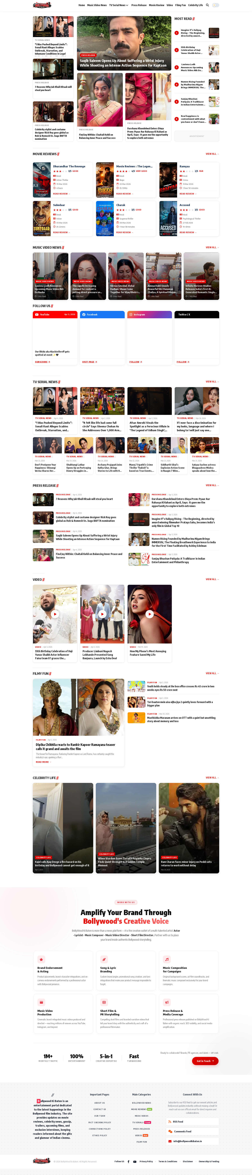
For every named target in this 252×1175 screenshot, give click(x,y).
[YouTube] (134, 1161)
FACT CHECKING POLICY (99, 1122)
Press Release (139, 5)
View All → (212, 153)
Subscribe (42, 361)
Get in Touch (205, 1060)
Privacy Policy (146, 1161)
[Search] (207, 5)
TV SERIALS (138, 1122)
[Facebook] (128, 1161)
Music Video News (97, 5)
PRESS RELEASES (141, 1129)
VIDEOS (138, 1135)
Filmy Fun (180, 5)
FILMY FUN (142, 1142)
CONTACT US (99, 1109)
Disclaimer (188, 1161)
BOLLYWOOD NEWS (141, 1103)
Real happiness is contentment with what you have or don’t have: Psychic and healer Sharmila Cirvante (193, 122)
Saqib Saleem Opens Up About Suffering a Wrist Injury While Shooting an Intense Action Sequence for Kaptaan (123, 63)
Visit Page (89, 361)
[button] (215, 5)
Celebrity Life (195, 5)
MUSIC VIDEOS (141, 1116)
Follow (136, 361)
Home (82, 5)
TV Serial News (118, 5)
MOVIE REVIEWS (139, 1109)
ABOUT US (99, 1103)
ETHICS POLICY (99, 1135)
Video (170, 5)
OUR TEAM (99, 1116)
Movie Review (156, 5)
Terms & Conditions (167, 1161)
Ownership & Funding (209, 1161)
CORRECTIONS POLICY (99, 1129)
